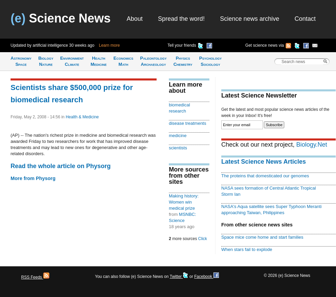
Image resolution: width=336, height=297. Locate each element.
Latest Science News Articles (263, 161)
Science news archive (249, 18)
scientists (178, 147)
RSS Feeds (35, 277)
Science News (61, 18)
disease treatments (187, 123)
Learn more (109, 45)
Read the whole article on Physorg (61, 166)
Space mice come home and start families (262, 237)
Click (202, 238)
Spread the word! (181, 18)
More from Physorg (33, 178)
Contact (305, 18)
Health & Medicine (82, 117)
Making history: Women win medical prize (183, 202)
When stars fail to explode (246, 249)
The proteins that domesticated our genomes (265, 175)
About (135, 18)
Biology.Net (311, 144)
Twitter (179, 276)
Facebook (206, 276)
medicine (178, 135)
